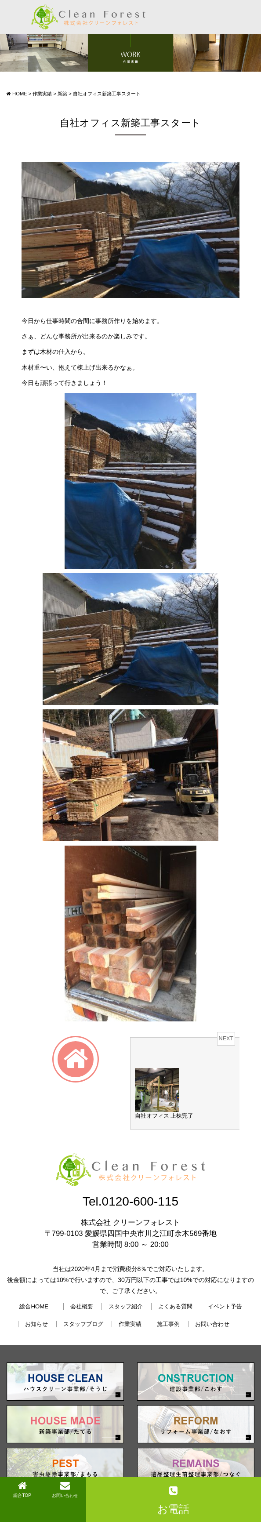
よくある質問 (175, 1306)
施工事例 (168, 1324)
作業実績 (130, 1324)
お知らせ (36, 1324)
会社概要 (81, 1306)
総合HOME (33, 1306)
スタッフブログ (83, 1324)
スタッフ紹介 (126, 1306)
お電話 (173, 1500)
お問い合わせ (212, 1324)
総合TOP (22, 1489)
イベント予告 (225, 1306)
